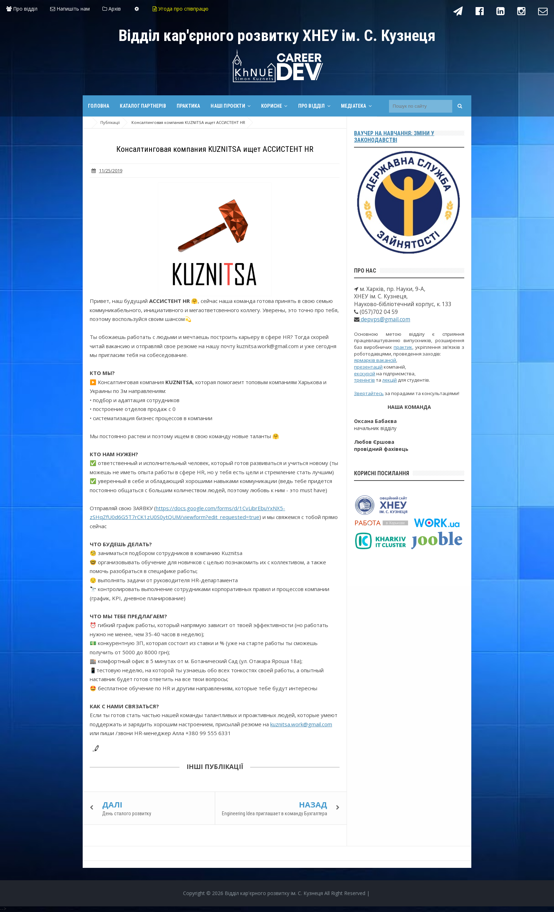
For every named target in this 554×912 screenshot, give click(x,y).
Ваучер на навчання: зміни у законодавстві (394, 136)
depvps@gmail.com (384, 319)
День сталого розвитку (126, 813)
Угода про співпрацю (180, 8)
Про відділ (21, 8)
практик (403, 347)
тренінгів (364, 380)
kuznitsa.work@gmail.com (301, 724)
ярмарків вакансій (375, 360)
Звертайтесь (369, 393)
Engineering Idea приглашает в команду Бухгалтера (274, 813)
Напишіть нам (70, 8)
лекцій (389, 380)
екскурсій (364, 373)
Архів (111, 8)
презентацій (368, 367)
